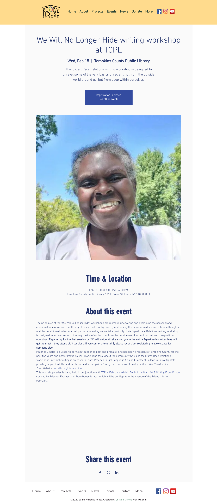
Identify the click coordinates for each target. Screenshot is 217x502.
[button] (97, 11)
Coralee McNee (124, 499)
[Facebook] (159, 11)
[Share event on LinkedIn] (117, 472)
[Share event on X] (108, 472)
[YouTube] (172, 11)
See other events (108, 99)
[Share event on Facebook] (100, 472)
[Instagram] (165, 11)
